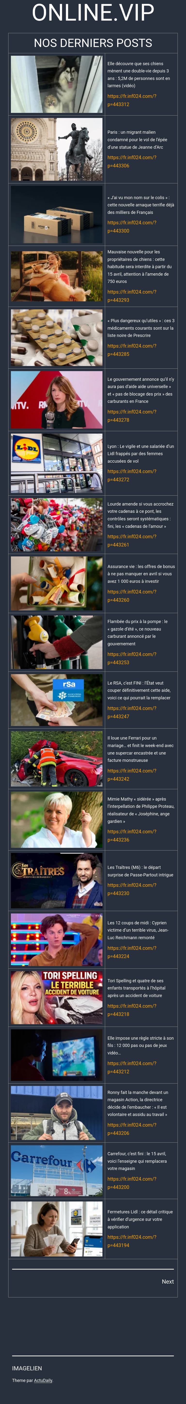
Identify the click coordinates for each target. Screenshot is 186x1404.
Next (168, 1281)
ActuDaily (43, 1380)
